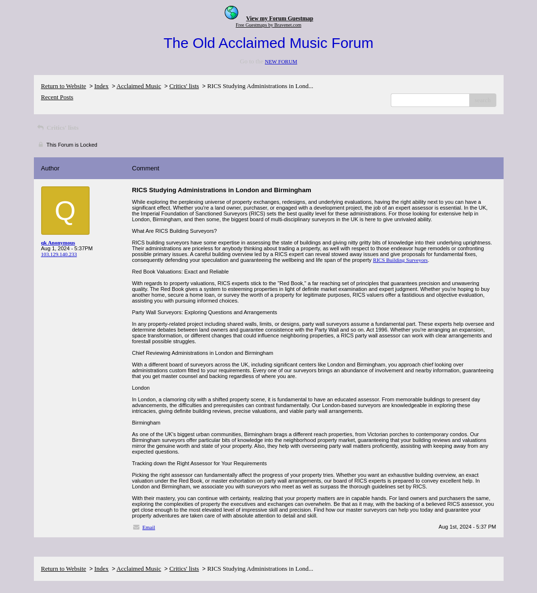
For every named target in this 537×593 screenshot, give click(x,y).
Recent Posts (57, 97)
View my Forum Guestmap (279, 18)
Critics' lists (184, 86)
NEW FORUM (281, 61)
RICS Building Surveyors (400, 260)
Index (101, 86)
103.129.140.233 (59, 254)
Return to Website (63, 86)
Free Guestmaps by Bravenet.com (269, 25)
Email (148, 527)
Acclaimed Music (139, 86)
